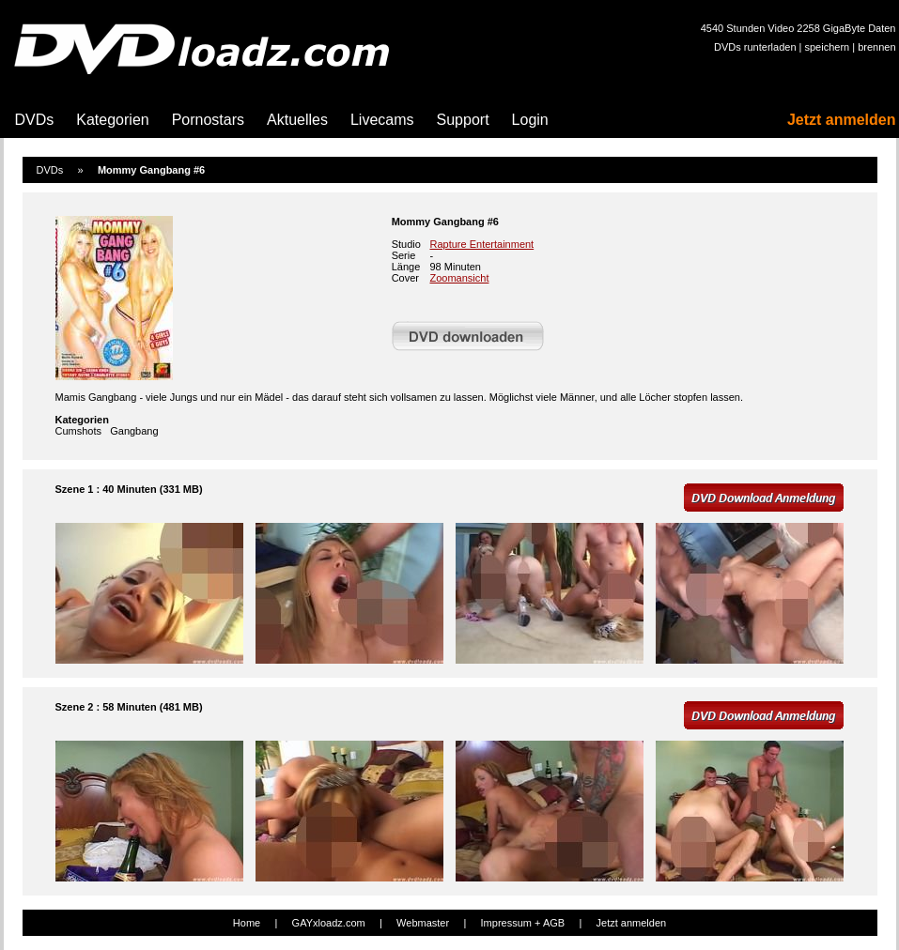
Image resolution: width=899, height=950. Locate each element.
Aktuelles (297, 120)
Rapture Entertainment (482, 244)
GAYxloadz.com (328, 922)
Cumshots (78, 431)
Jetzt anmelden (841, 120)
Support (463, 120)
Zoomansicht (459, 277)
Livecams (382, 120)
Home (246, 922)
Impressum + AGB (523, 922)
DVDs (34, 120)
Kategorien (112, 120)
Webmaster (422, 922)
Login (530, 120)
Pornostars (208, 120)
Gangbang (134, 431)
